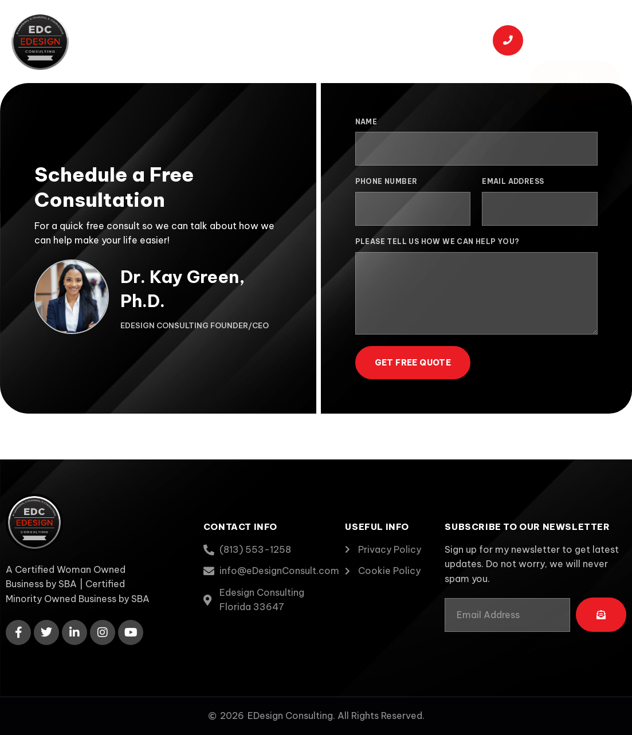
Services (273, 26)
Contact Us (173, 56)
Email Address (513, 181)
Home (150, 26)
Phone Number (386, 181)
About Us (205, 26)
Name (366, 121)
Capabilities (347, 26)
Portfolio (420, 26)
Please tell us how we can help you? (437, 241)
